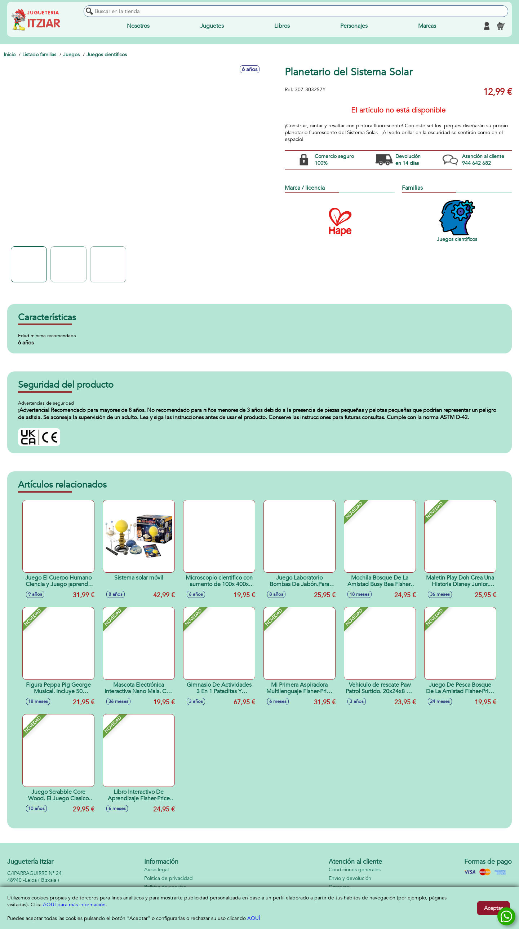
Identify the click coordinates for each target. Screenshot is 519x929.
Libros (282, 26)
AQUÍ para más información (74, 904)
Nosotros (138, 26)
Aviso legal (156, 869)
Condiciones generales (355, 869)
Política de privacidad (168, 878)
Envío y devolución (350, 878)
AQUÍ (253, 918)
